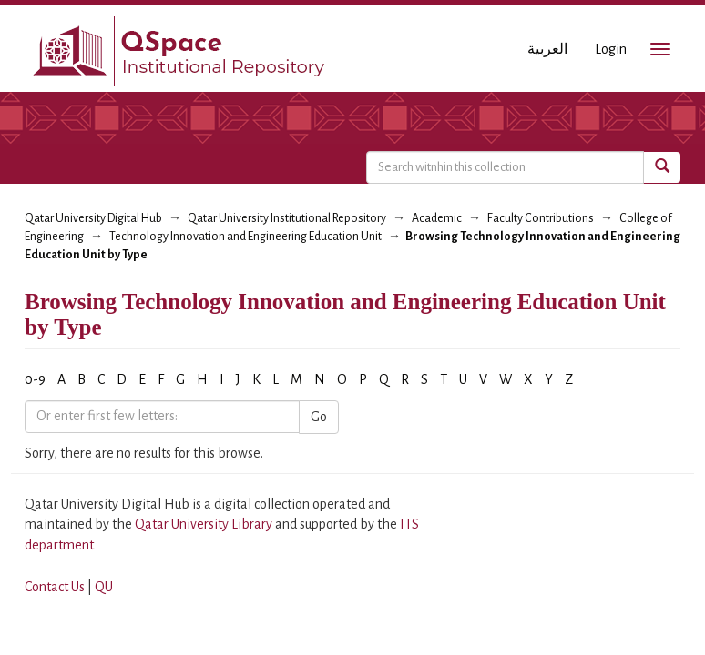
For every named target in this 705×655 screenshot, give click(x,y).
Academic (437, 218)
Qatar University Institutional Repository (287, 218)
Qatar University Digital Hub (93, 218)
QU (104, 586)
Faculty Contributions (540, 218)
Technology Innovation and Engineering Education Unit (245, 236)
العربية (547, 49)
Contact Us (55, 586)
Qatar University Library (205, 524)
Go (319, 416)
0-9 (35, 379)
